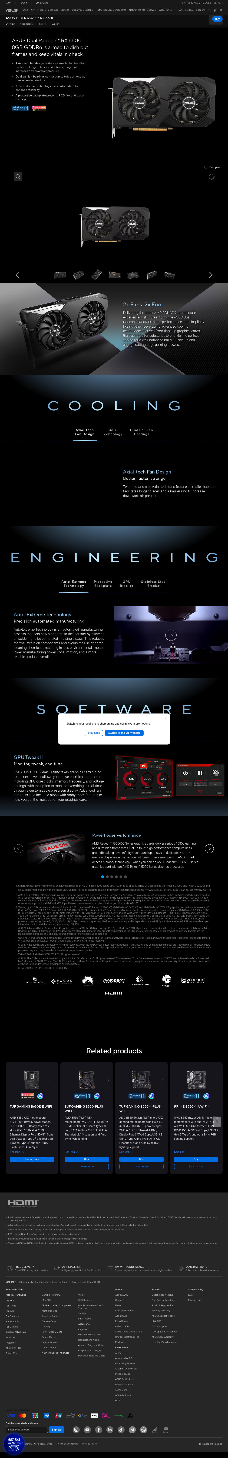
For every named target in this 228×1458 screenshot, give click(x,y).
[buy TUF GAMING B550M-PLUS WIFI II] (141, 1114)
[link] (12, 10)
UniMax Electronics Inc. (127, 1342)
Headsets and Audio (88, 1345)
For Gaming (12, 1332)
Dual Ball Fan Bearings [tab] (141, 432)
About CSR (121, 1321)
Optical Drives (49, 1348)
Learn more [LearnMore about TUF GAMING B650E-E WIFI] (32, 1165)
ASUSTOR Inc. (122, 1332)
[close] (165, 718)
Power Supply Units (52, 1337)
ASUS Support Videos (163, 1321)
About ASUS (121, 1300)
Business (218, 3)
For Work (10, 1316)
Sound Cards (48, 1343)
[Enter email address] (27, 1435)
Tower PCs (11, 1359)
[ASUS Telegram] (132, 1435)
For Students (12, 1327)
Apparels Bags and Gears (91, 1351)
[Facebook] (98, 1435)
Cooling (46, 1332)
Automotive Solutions (126, 1374)
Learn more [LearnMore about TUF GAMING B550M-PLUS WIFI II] (141, 1172)
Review (42, 24)
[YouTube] (87, 1435)
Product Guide (122, 1379)
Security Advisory (161, 1316)
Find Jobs (120, 1348)
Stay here (94, 733)
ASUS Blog (121, 1395)
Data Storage (49, 1353)
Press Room (121, 1327)
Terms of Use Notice (67, 1449)
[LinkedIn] (109, 1435)
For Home (11, 1311)
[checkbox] (212, 167)
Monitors (10, 1343)
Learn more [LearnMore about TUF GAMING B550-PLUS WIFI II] (87, 1172)
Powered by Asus (124, 1390)
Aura (117, 1406)
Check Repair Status (162, 1300)
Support (55, 24)
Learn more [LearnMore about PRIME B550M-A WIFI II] (196, 1172)
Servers (82, 1319)
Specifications (27, 24)
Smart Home (84, 1324)
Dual (74, 1287)
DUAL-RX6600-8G (90, 1287)
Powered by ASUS (190, 3)
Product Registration (162, 1311)
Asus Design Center (125, 1369)
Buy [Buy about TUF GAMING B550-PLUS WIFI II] (86, 1165)
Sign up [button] (56, 1435)
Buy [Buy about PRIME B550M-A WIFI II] (196, 1165)
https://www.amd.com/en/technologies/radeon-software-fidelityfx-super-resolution (63, 900)
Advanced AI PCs (124, 1364)
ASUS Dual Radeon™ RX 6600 (30, 18)
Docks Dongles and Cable (91, 1361)
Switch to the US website (124, 733)
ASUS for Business (124, 1385)
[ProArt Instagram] (154, 1435)
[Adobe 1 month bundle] (39, 110)
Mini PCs (46, 1306)
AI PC (118, 1358)
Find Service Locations (163, 1306)
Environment (194, 1306)
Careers (119, 1306)
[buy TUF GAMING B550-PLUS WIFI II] (87, 1114)
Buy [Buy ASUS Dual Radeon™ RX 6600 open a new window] (217, 19)
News (118, 1311)
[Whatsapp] (143, 1435)
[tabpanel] (114, 635)
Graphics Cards (50, 1322)
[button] (207, 3)
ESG (190, 1300)
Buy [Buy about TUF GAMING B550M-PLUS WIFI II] (141, 1165)
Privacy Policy (89, 1449)
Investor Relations (124, 1316)
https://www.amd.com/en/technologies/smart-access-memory (173, 889)
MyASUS (156, 1327)
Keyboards (84, 1335)
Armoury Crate (123, 1400)
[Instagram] (76, 1435)
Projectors (11, 1348)
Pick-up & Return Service (164, 1337)
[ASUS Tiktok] (121, 1435)
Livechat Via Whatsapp (164, 1348)
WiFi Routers (85, 1306)
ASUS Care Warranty (163, 1342)
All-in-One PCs (13, 1353)
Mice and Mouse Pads (89, 1340)
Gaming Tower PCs (51, 1300)
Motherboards (49, 1316)
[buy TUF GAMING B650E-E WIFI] (31, 1112)
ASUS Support (159, 1332)
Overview (10, 24)
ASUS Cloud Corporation (128, 1337)
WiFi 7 (81, 1300)
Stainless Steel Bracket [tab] (154, 584)
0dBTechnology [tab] (112, 432)
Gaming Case (49, 1327)
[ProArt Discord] (166, 1435)
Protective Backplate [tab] (103, 584)
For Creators (12, 1322)
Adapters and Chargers (90, 1356)
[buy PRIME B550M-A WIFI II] (192, 1112)
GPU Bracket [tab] (127, 584)
